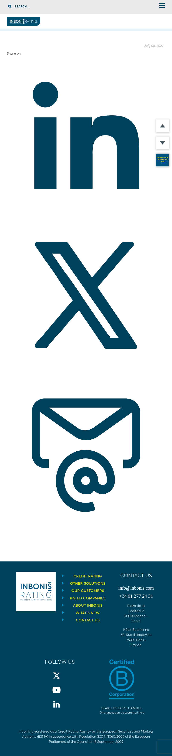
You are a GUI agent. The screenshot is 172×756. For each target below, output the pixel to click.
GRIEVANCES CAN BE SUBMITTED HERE (162, 160)
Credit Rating (87, 576)
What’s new (88, 613)
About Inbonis (87, 605)
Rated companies (87, 598)
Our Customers (87, 590)
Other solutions (87, 583)
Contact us (88, 620)
